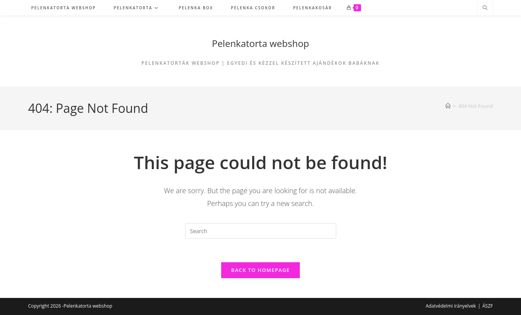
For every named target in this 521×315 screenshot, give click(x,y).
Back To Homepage (260, 270)
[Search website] (485, 8)
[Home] (448, 105)
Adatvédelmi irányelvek (451, 306)
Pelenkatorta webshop (260, 43)
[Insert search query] (260, 231)
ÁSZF (487, 306)
